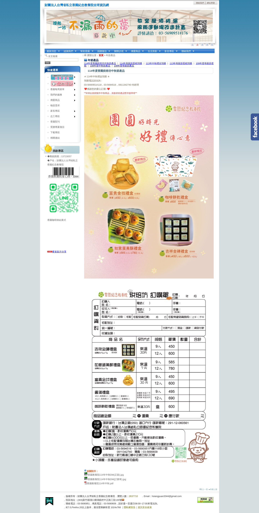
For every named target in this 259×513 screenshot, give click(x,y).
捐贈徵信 (102, 51)
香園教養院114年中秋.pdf (100, 483)
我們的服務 (62, 95)
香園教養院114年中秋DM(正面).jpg (106, 474)
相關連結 (55, 137)
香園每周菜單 (62, 90)
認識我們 (68, 51)
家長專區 (62, 112)
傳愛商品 (136, 51)
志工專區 (62, 117)
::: (46, 50)
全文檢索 (53, 56)
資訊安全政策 (145, 507)
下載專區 (55, 132)
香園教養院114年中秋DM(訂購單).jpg (107, 479)
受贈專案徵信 (57, 127)
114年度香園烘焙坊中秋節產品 (100, 63)
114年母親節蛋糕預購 (131, 63)
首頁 (101, 55)
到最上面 (212, 489)
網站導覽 (211, 3)
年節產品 (110, 55)
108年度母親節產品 (124, 65)
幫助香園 (85, 51)
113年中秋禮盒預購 (156, 63)
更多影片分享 (56, 251)
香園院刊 (55, 121)
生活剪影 (153, 51)
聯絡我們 (200, 3)
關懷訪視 (119, 51)
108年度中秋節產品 (100, 65)
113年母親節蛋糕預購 (181, 63)
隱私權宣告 (129, 507)
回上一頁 (203, 489)
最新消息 (52, 51)
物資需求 (55, 105)
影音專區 (170, 51)
